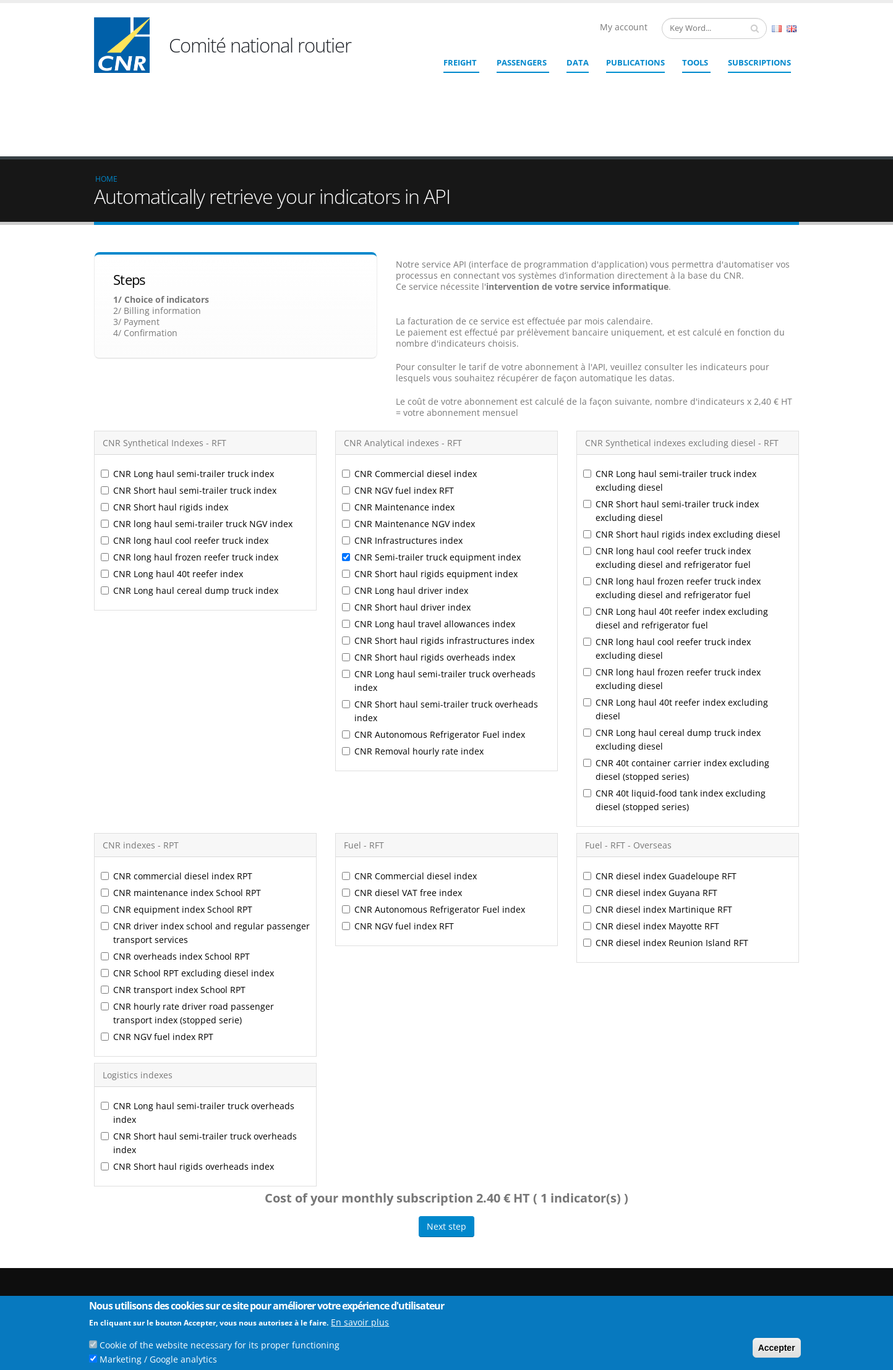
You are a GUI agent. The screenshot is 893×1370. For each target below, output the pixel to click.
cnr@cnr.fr (531, 1271)
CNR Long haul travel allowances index (428, 533)
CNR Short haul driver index (406, 517)
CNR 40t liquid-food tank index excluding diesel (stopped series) (674, 709)
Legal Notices (729, 1285)
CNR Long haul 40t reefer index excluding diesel (675, 619)
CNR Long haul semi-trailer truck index (187, 383)
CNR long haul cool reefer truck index (184, 450)
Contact (514, 1288)
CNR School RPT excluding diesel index (187, 883)
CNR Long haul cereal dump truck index (189, 500)
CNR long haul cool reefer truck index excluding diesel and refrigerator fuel (667, 467)
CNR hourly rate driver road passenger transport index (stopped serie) (187, 923)
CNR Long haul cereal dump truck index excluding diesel (672, 649)
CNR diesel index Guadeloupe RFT (660, 786)
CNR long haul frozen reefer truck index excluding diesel (672, 588)
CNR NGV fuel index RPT (157, 946)
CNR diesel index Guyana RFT (650, 802)
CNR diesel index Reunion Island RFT (665, 852)
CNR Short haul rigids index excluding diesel (681, 444)
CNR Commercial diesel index (409, 383)
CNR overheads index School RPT (175, 866)
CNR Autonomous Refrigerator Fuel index (433, 644)
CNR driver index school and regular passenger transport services (205, 842)
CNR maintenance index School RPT (182, 802)
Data (577, 62)
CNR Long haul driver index (405, 500)
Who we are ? (729, 1256)
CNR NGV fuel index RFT (398, 400)
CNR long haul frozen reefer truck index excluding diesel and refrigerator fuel (672, 497)
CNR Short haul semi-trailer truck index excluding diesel (671, 420)
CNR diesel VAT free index (402, 802)
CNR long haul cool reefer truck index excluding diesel (667, 558)
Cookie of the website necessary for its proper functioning (220, 1345)
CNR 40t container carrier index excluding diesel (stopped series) (676, 679)
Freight (460, 62)
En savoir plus (360, 1322)
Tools (695, 62)
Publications (635, 62)
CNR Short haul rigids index (164, 417)
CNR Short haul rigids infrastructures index (438, 550)
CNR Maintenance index (398, 417)
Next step (446, 1136)
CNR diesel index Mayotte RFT (651, 836)
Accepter (776, 1348)
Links (714, 1266)
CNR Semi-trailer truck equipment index (431, 467)
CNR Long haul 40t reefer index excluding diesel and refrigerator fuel (675, 528)
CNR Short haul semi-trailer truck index (188, 400)
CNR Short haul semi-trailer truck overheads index (440, 620)
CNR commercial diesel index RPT (176, 786)
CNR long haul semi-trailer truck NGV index (197, 433)
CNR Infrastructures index (402, 450)
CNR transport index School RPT (173, 899)
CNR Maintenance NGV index (408, 433)
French (777, 28)
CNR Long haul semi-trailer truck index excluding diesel (669, 390)
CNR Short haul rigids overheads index (428, 567)
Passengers (522, 62)
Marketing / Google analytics (158, 1359)
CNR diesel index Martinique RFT (657, 819)
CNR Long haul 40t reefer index (172, 483)
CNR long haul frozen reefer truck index (189, 467)
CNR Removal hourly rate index (413, 661)
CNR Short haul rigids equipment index (430, 483)
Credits (718, 1276)
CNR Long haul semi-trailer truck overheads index (439, 590)
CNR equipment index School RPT (176, 819)
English (792, 28)
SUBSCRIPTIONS (759, 62)
